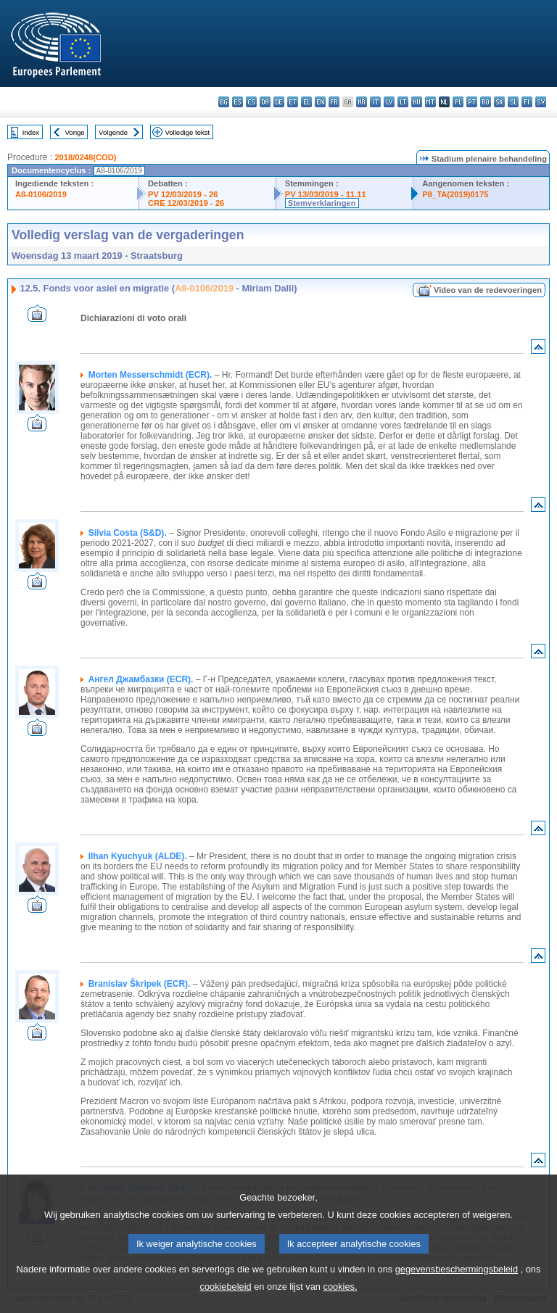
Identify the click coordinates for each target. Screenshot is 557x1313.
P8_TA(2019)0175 (455, 194)
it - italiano (375, 101)
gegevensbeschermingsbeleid (456, 1287)
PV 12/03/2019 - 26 (183, 194)
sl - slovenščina (513, 101)
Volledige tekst (187, 132)
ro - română (485, 101)
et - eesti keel (292, 101)
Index (30, 132)
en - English (320, 101)
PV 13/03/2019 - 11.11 (325, 194)
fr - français (334, 101)
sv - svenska (540, 101)
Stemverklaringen (322, 203)
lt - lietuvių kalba (402, 101)
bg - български (223, 101)
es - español (237, 101)
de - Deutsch (278, 101)
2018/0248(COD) (85, 157)
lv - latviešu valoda (389, 101)
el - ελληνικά (306, 101)
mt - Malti (430, 101)
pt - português (471, 101)
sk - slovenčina (499, 101)
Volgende (113, 132)
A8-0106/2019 (41, 194)
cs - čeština (251, 101)
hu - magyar (416, 101)
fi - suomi (526, 101)
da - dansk (265, 101)
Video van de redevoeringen (488, 290)
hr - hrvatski (361, 101)
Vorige (75, 132)
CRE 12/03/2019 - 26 (186, 203)
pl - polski (458, 101)
